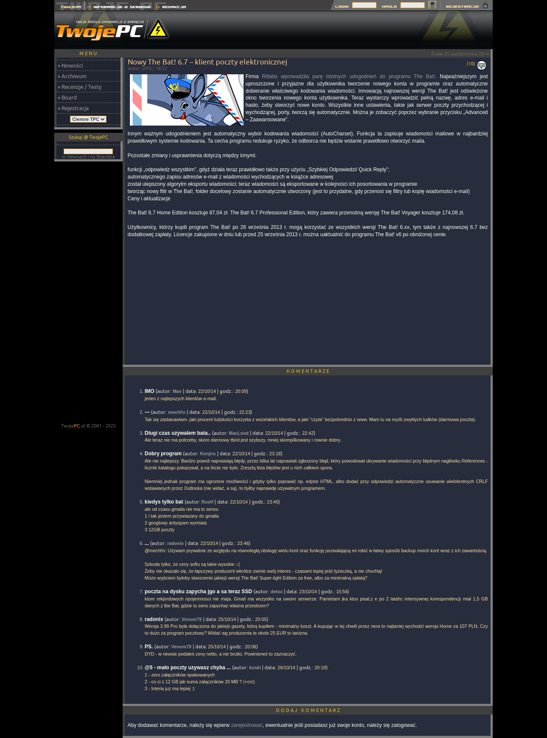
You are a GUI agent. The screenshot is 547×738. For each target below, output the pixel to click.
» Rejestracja (73, 108)
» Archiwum (72, 76)
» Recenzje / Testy (79, 87)
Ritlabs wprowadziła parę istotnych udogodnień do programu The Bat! (348, 76)
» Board (67, 97)
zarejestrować (247, 725)
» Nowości (70, 65)
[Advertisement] (337, 30)
